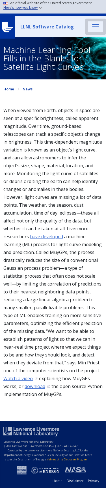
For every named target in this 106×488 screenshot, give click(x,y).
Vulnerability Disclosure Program (67, 459)
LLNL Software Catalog (47, 27)
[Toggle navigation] (95, 27)
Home (8, 89)
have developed (46, 236)
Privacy (93, 480)
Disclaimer (75, 480)
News (28, 89)
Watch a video (18, 378)
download (35, 386)
